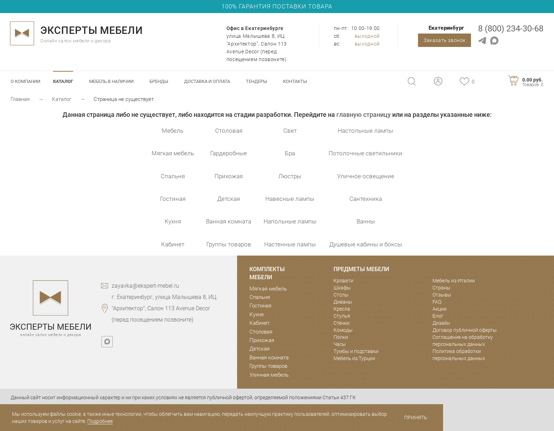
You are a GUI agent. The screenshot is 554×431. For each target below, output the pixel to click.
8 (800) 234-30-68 (510, 29)
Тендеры (256, 81)
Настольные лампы (365, 130)
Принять (415, 417)
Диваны (343, 302)
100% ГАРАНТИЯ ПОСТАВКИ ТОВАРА (277, 6)
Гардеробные (228, 153)
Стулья (342, 316)
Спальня (173, 176)
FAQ (436, 302)
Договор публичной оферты (464, 330)
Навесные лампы (289, 198)
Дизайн (441, 323)
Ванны (365, 221)
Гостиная (172, 198)
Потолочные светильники (365, 153)
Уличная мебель (269, 375)
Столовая (228, 130)
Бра (290, 153)
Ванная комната (228, 221)
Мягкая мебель (173, 153)
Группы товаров (228, 244)
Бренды (158, 81)
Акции (439, 309)
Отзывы (441, 295)
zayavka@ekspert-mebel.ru (145, 285)
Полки (341, 337)
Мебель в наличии (111, 81)
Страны (441, 288)
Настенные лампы (290, 244)
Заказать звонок (445, 40)
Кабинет (172, 244)
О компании (25, 81)
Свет (290, 130)
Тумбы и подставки (356, 351)
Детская (228, 198)
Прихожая (228, 176)
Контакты (295, 81)
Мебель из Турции (354, 358)
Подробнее (100, 421)
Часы (340, 344)
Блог (437, 316)
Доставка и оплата (207, 81)
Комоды (343, 330)
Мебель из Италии (453, 280)
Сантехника (365, 198)
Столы (341, 295)
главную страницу (363, 114)
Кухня (173, 221)
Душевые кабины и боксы (365, 244)
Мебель (172, 130)
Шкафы (342, 288)
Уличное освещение (365, 176)
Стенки (341, 323)
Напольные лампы (290, 221)
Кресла (342, 309)
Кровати (343, 280)
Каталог (63, 81)
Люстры (289, 176)
